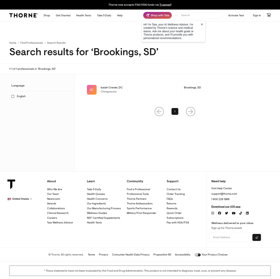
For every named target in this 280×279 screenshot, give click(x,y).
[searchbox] (198, 15)
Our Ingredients (96, 203)
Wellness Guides (97, 213)
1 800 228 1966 (220, 199)
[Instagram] (212, 213)
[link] (175, 89)
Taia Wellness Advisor (60, 222)
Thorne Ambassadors (140, 203)
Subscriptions (175, 218)
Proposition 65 (162, 254)
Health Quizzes (96, 194)
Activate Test (236, 15)
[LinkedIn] (247, 213)
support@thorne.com (224, 193)
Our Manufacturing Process (104, 208)
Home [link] (12, 42)
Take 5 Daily (94, 189)
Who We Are (54, 189)
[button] (159, 112)
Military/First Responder (141, 213)
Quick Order (174, 213)
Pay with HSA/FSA (178, 222)
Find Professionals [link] (31, 42)
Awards (51, 203)
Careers (52, 218)
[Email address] (230, 237)
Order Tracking (176, 194)
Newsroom (53, 199)
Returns (171, 203)
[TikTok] (240, 213)
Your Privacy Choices (211, 254)
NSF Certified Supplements (103, 218)
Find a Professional (138, 189)
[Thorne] (23, 15)
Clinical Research (58, 213)
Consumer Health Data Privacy (131, 254)
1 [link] (174, 112)
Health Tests (94, 222)
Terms (91, 254)
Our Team (53, 194)
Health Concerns (97, 199)
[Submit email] (256, 237)
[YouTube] (233, 213)
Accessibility (182, 254)
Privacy (103, 254)
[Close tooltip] (201, 24)
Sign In (257, 15)
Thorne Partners (136, 199)
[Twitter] (226, 213)
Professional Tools (138, 194)
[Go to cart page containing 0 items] (269, 15)
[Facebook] (219, 213)
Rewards (172, 208)
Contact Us (174, 189)
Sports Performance (139, 208)
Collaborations (56, 208)
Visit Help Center (221, 188)
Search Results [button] (56, 42)
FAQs (170, 199)
